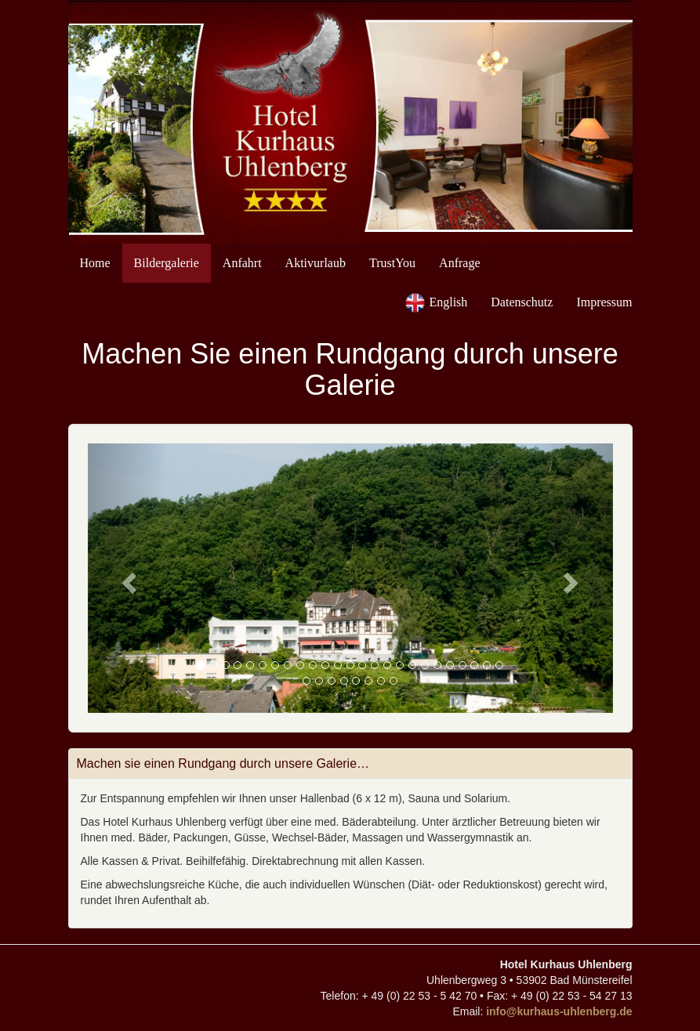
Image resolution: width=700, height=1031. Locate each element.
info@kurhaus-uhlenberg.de (559, 1011)
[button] (127, 578)
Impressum (604, 302)
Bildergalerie (166, 263)
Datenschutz (522, 302)
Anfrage (459, 263)
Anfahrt (242, 263)
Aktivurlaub (315, 263)
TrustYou (392, 263)
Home (95, 263)
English (448, 302)
